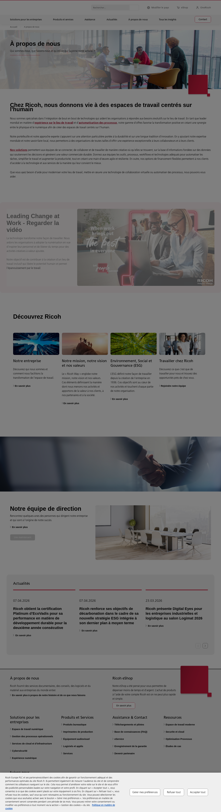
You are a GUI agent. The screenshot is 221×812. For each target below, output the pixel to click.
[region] (110, 792)
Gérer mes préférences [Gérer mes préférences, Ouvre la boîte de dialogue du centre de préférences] (145, 792)
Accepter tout (197, 792)
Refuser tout (174, 792)
